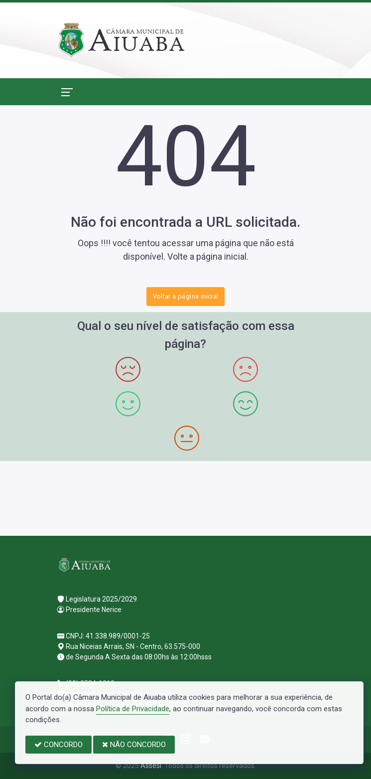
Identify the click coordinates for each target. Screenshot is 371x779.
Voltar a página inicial (186, 296)
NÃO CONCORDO (134, 744)
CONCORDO (58, 744)
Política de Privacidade (132, 708)
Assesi (150, 766)
